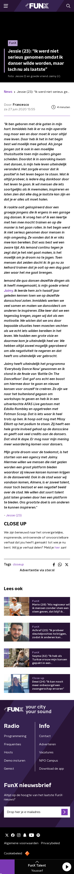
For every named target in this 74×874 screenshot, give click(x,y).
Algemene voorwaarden (21, 843)
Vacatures (46, 752)
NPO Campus (48, 760)
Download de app (51, 768)
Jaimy (8, 290)
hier (57, 547)
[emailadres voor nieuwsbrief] (37, 812)
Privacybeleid (50, 843)
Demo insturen (14, 760)
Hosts (8, 752)
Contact (45, 736)
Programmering (15, 736)
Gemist (9, 768)
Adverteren (47, 744)
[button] (66, 866)
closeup (18, 564)
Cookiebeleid (13, 853)
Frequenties (12, 744)
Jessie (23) (14, 515)
